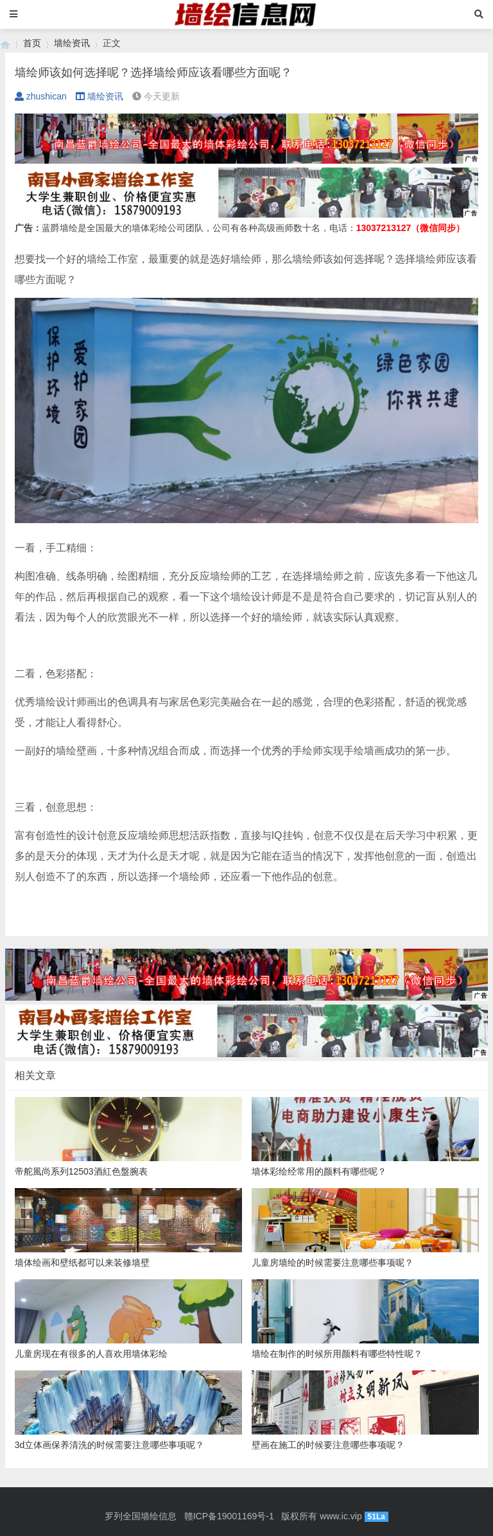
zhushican (41, 96)
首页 (32, 43)
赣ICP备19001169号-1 (229, 1516)
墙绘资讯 (72, 43)
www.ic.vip (340, 1516)
